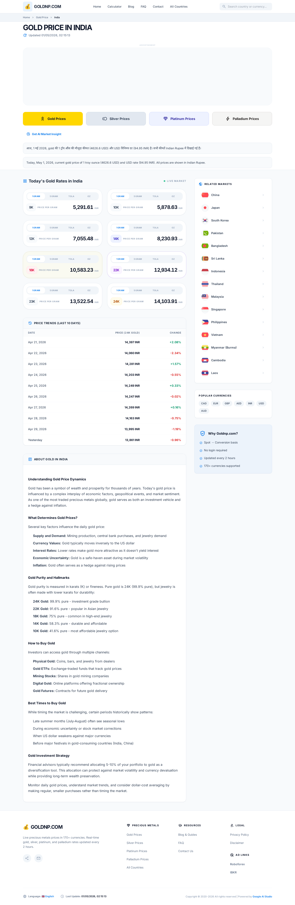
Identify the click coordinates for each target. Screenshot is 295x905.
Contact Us (185, 851)
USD (261, 403)
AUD (204, 410)
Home (97, 6)
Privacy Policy (239, 834)
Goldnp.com (47, 6)
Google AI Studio (262, 896)
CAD (204, 403)
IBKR (233, 872)
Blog (131, 6)
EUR (215, 403)
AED (239, 403)
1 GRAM (36, 196)
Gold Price (42, 17)
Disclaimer (237, 843)
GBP (227, 403)
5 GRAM (54, 196)
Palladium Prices (242, 118)
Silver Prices (116, 118)
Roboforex (237, 864)
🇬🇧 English (48, 896)
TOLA (71, 196)
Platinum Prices (179, 118)
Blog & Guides (187, 834)
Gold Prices (53, 118)
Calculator (114, 6)
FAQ (143, 6)
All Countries (179, 6)
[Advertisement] (146, 76)
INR (250, 403)
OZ (89, 196)
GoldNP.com (46, 827)
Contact (158, 6)
